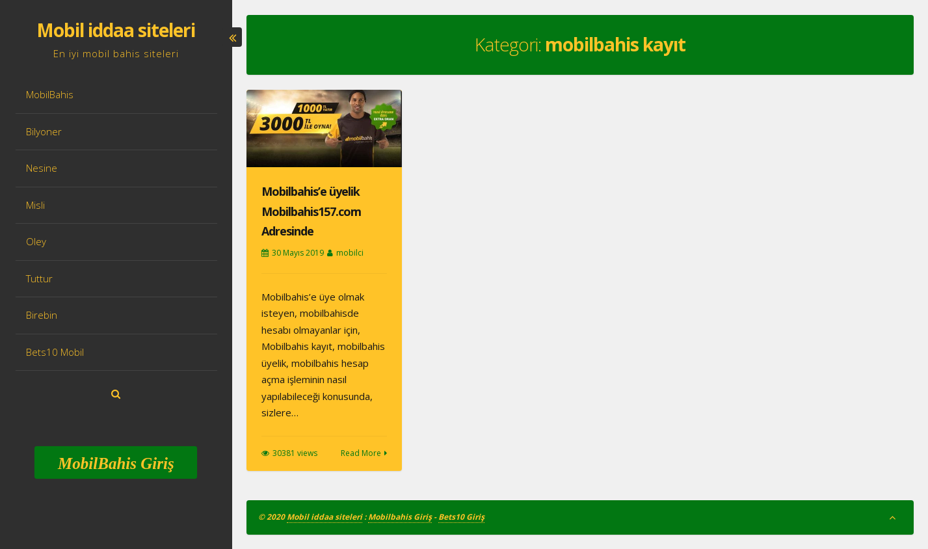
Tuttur (39, 278)
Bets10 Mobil (55, 351)
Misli (35, 204)
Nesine (41, 167)
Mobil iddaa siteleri (115, 30)
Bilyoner (44, 131)
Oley (36, 241)
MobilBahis (49, 94)
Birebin (41, 314)
